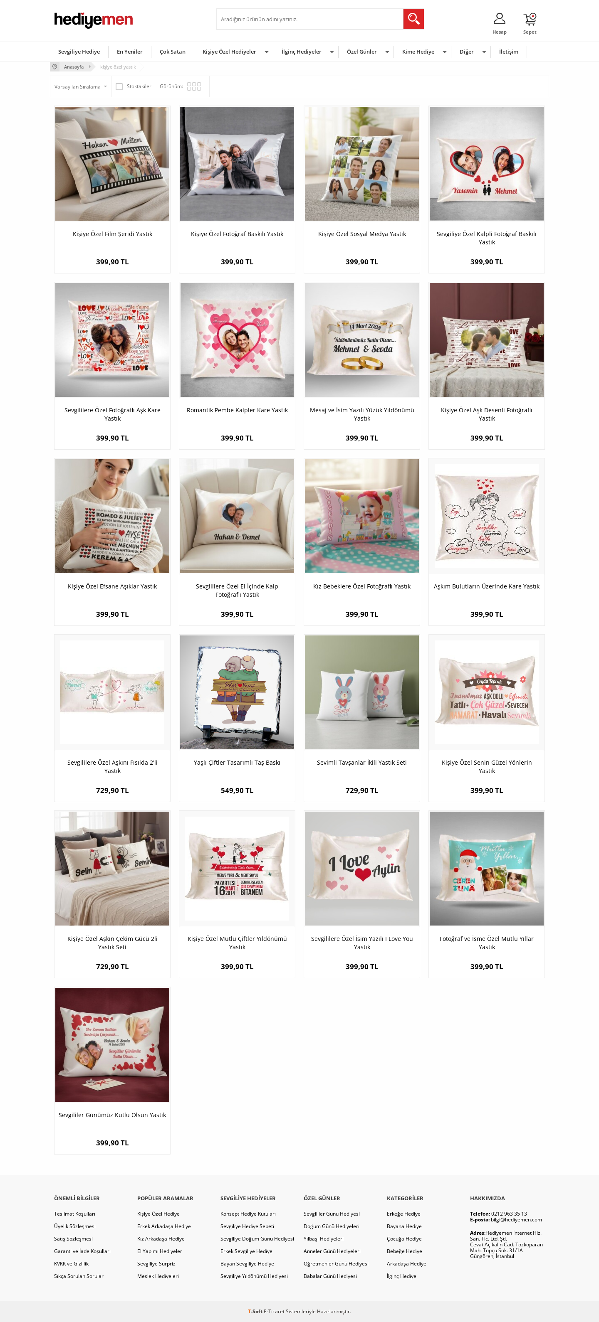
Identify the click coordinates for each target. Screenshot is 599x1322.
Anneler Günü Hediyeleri (332, 1251)
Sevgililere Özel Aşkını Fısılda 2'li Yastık (112, 766)
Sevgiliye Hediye (79, 51)
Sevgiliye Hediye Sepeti (247, 1226)
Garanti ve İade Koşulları (82, 1251)
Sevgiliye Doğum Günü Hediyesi (257, 1238)
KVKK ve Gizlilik (71, 1263)
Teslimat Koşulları (74, 1213)
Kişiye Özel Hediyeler (229, 51)
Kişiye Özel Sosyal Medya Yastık (362, 234)
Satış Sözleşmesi (73, 1238)
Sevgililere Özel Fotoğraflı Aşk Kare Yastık (112, 414)
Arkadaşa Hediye (406, 1263)
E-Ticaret (274, 1311)
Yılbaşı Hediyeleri (324, 1238)
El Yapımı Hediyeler (159, 1251)
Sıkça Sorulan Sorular (79, 1276)
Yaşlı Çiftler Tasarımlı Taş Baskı (237, 762)
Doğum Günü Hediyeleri (331, 1226)
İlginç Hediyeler (302, 51)
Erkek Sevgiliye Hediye (246, 1251)
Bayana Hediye (404, 1226)
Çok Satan (173, 51)
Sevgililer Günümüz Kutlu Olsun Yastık (112, 1115)
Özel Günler (362, 51)
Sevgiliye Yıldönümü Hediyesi (254, 1276)
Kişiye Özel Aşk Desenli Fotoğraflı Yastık (486, 414)
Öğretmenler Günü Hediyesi (336, 1263)
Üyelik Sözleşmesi (75, 1226)
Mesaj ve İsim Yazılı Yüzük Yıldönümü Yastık (362, 414)
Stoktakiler (133, 86)
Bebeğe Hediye (404, 1251)
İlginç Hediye (401, 1276)
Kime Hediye (418, 51)
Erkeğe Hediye (404, 1213)
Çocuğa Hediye (404, 1238)
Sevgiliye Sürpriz (156, 1263)
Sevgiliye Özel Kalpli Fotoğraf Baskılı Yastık (487, 238)
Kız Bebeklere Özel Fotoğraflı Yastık (362, 586)
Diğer (467, 51)
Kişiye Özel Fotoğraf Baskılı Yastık (237, 234)
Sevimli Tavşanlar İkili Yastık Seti (362, 762)
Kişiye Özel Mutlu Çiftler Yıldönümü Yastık (237, 943)
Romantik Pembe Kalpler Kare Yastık (237, 410)
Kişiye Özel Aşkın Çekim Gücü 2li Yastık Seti (112, 943)
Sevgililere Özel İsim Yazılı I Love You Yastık (362, 943)
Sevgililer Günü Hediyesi (332, 1213)
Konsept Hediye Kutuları (248, 1213)
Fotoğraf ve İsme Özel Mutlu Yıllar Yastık (487, 943)
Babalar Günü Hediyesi (330, 1276)
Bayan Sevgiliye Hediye (247, 1263)
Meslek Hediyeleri (158, 1276)
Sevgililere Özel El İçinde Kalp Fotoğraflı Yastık (237, 590)
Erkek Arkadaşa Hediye (164, 1226)
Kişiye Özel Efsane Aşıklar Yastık (112, 586)
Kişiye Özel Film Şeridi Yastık (112, 234)
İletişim (508, 51)
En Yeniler (130, 51)
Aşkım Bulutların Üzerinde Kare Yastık (487, 586)
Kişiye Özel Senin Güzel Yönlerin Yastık (487, 766)
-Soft (256, 1311)
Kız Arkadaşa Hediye (161, 1238)
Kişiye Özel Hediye (158, 1213)
